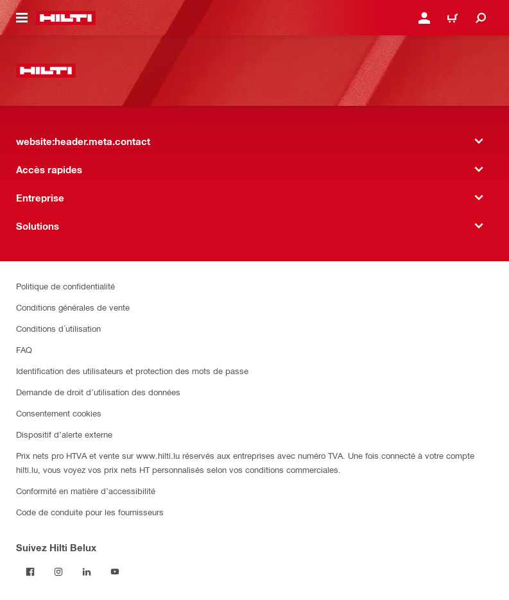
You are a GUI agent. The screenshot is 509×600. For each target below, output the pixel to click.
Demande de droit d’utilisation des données (98, 392)
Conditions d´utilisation (58, 328)
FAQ (24, 349)
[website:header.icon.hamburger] (22, 18)
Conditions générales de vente (73, 307)
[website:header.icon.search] (481, 18)
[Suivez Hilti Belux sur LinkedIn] (87, 572)
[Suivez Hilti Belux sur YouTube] (115, 572)
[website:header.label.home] (66, 18)
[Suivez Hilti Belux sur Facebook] (30, 572)
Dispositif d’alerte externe (64, 434)
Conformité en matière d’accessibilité (85, 490)
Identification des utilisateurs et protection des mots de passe (132, 370)
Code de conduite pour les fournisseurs (90, 512)
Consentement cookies (58, 413)
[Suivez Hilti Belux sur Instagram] (58, 572)
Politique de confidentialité (65, 286)
